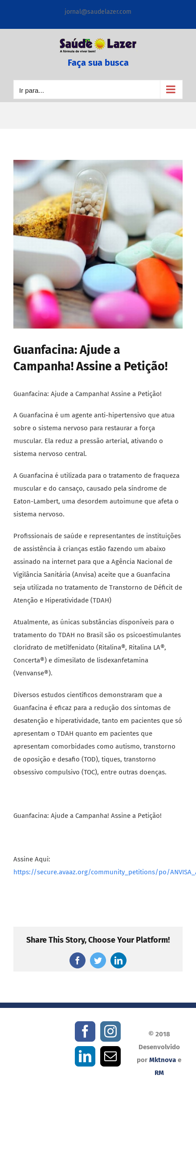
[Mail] (110, 1056)
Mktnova (162, 1060)
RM (159, 1073)
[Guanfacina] (98, 244)
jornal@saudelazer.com (98, 12)
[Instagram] (110, 1031)
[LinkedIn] (85, 1056)
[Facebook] (85, 1031)
